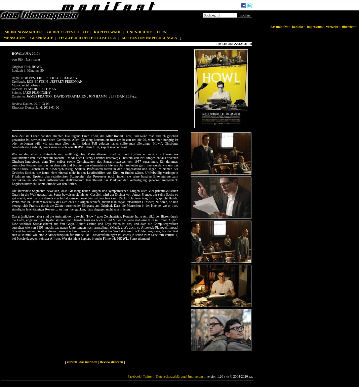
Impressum (195, 376)
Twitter (148, 376)
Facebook (134, 376)
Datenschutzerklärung (171, 376)
